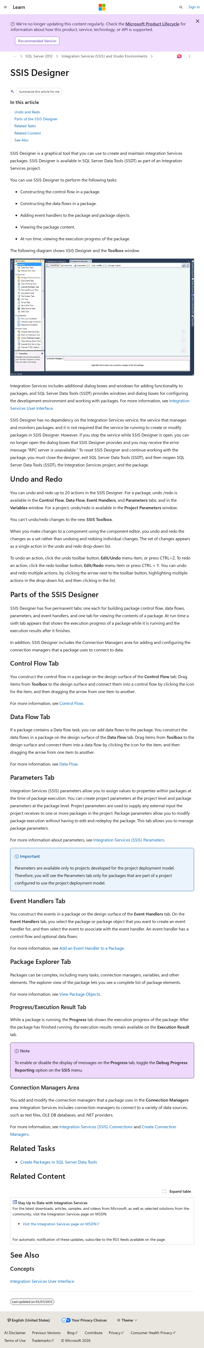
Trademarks (41, 1340)
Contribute (93, 1332)
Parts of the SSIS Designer (35, 118)
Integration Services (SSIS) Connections (96, 1126)
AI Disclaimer (15, 1332)
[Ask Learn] (179, 56)
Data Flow (68, 764)
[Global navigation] (5, 7)
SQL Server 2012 (39, 56)
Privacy (115, 1332)
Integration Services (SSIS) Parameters (128, 840)
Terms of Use (14, 1340)
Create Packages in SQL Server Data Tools (58, 1162)
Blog (70, 1332)
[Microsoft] (102, 7)
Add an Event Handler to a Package (91, 948)
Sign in (194, 6)
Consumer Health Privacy (151, 1332)
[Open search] (181, 7)
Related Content (27, 133)
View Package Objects (79, 994)
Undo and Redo (27, 111)
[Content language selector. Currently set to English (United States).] (28, 1320)
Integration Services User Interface (42, 1281)
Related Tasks (25, 125)
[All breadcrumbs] (15, 56)
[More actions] (189, 56)
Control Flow (71, 703)
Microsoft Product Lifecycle (152, 23)
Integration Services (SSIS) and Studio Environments (104, 56)
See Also (21, 139)
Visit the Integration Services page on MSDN (59, 1223)
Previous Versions (46, 1332)
